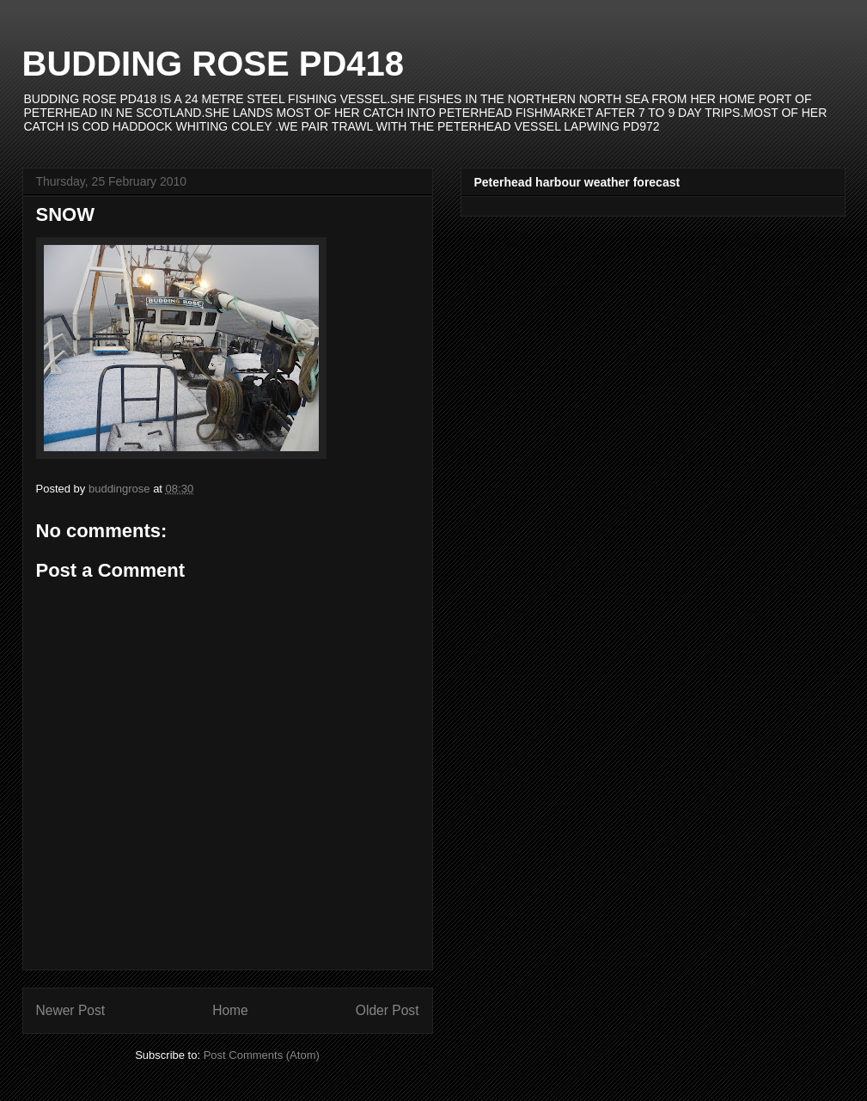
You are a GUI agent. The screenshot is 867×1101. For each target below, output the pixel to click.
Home (230, 1010)
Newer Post (71, 1010)
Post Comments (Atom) (262, 1055)
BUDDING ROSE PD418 (213, 64)
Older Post (387, 1010)
